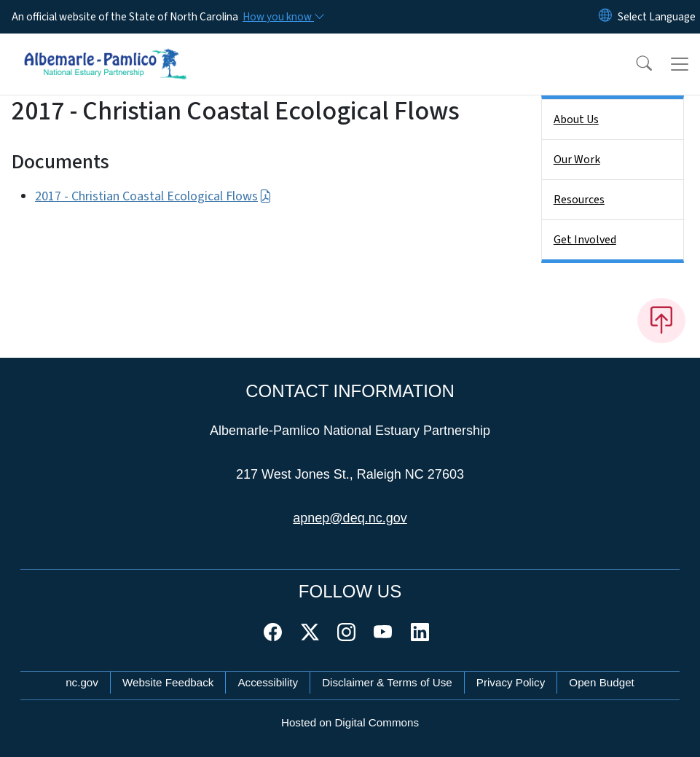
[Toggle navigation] (679, 64)
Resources (579, 200)
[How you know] (282, 17)
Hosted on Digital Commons (350, 722)
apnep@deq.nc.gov (349, 518)
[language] (657, 17)
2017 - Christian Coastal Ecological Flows (153, 196)
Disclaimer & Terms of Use (387, 682)
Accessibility (267, 682)
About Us (576, 119)
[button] (634, 64)
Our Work (577, 160)
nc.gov (82, 682)
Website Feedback (168, 682)
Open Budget (601, 682)
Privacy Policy (511, 682)
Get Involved (585, 240)
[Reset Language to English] (605, 17)
